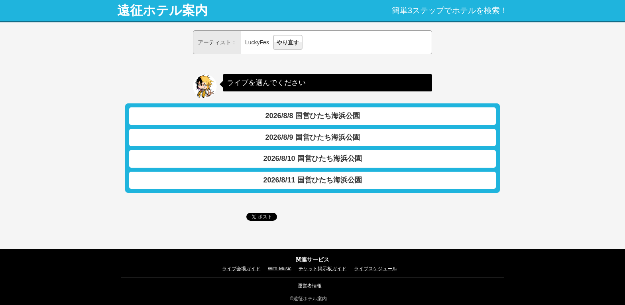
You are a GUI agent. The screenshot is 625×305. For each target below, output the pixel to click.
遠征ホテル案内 (162, 10)
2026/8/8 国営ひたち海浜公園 (312, 116)
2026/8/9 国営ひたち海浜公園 (312, 137)
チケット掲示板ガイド (322, 268)
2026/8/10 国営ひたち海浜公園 (312, 158)
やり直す (288, 42)
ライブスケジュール (375, 268)
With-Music (279, 268)
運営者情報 (310, 286)
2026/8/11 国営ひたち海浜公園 (312, 180)
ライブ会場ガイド (241, 268)
